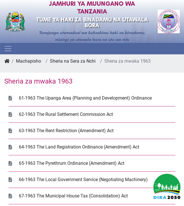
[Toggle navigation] (8, 48)
